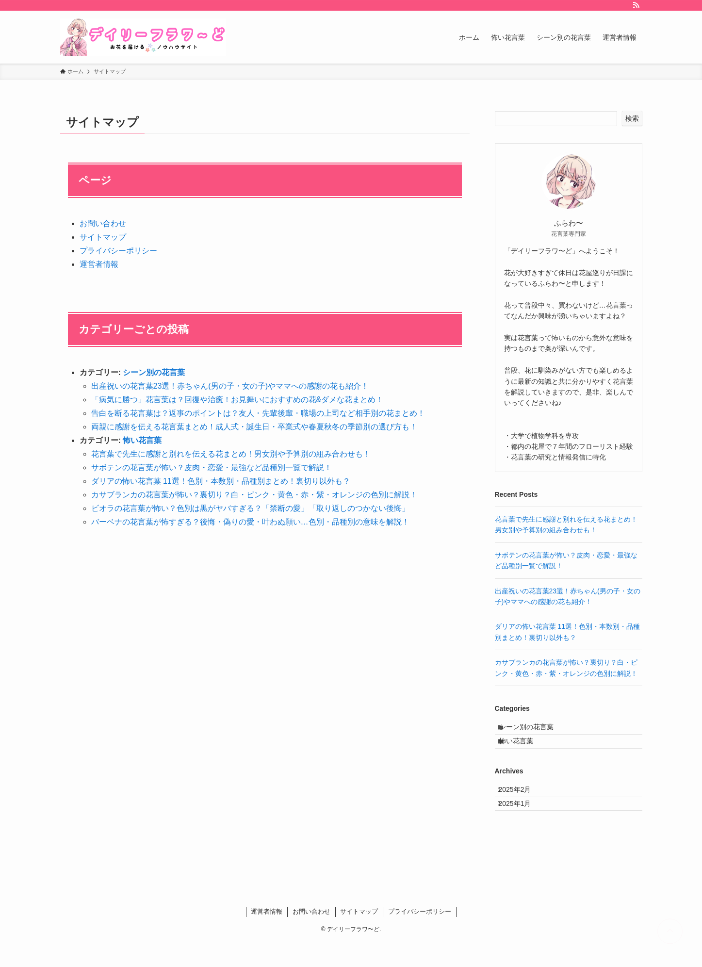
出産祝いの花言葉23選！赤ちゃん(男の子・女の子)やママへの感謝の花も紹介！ (230, 386)
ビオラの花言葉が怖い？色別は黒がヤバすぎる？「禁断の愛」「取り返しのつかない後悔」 (250, 508)
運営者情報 (99, 264)
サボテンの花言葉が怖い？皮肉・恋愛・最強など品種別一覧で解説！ (211, 467)
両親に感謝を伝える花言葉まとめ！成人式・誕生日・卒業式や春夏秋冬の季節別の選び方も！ (254, 427)
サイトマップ (103, 237)
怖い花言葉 (142, 440)
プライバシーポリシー (118, 250)
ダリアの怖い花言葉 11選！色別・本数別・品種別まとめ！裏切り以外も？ (220, 481)
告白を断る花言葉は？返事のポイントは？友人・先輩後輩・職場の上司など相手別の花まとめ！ (258, 413)
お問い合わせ (103, 223)
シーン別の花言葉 (154, 372)
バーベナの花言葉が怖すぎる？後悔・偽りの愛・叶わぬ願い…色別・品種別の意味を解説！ (250, 522)
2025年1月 (521, 825)
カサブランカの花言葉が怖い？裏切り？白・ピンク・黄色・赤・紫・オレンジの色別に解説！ (254, 495)
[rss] (636, 5)
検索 (632, 118)
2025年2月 (521, 805)
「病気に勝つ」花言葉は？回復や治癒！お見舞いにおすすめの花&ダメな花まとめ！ (237, 399)
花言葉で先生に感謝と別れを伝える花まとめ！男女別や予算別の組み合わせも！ (231, 454)
